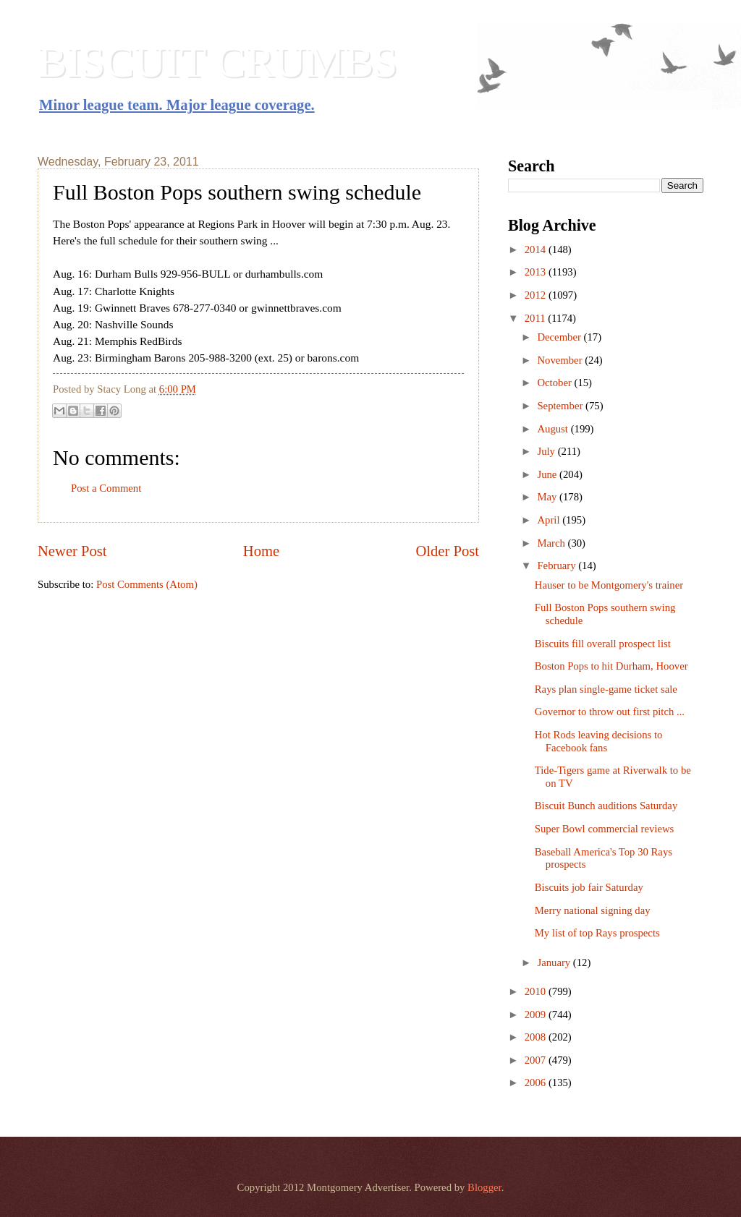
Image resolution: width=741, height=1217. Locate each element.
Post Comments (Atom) (147, 584)
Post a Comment (106, 488)
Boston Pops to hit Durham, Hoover (611, 666)
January (554, 962)
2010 (537, 991)
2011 (537, 318)
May (548, 497)
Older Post (447, 551)
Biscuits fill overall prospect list (603, 643)
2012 (537, 295)
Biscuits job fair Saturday (589, 887)
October (555, 382)
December (560, 337)
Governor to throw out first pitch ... (610, 711)
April (549, 520)
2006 (537, 1082)
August (553, 429)
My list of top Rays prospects (597, 933)
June (548, 474)
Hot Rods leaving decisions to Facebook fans (599, 741)
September (561, 405)
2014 (537, 249)
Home (261, 551)
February (557, 565)
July (547, 451)
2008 (537, 1037)
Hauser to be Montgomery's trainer (609, 585)
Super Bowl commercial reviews (604, 828)
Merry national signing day (593, 910)
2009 (537, 1014)
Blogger (484, 1187)
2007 (537, 1060)
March (552, 543)
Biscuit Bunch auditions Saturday (606, 805)
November (561, 360)
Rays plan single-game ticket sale (606, 689)
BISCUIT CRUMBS (217, 62)
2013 (537, 272)
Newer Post (72, 551)
